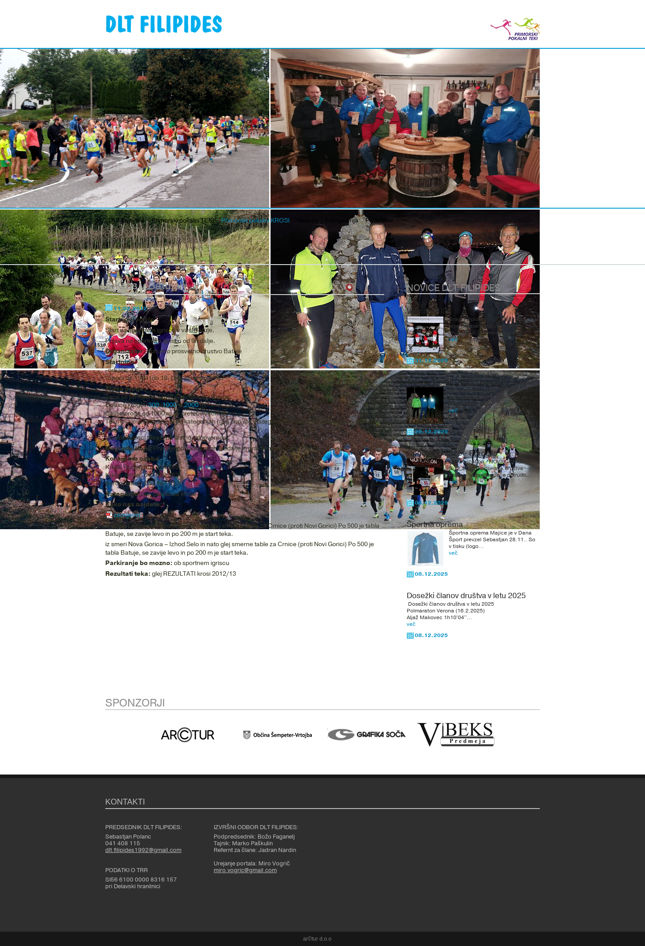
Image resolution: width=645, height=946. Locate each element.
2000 (191, 405)
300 (153, 405)
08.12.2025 (431, 502)
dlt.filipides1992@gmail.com (143, 850)
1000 (169, 405)
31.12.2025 (431, 360)
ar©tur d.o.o (317, 939)
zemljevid (127, 515)
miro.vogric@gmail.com (245, 870)
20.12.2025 (431, 431)
